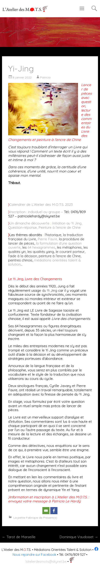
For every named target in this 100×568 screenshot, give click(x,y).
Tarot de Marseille (18, 537)
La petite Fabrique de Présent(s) (35, 517)
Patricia (45, 77)
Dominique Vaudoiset (78, 537)
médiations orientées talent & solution (44, 262)
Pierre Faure (47, 239)
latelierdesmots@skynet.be (46, 561)
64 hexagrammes (41, 247)
